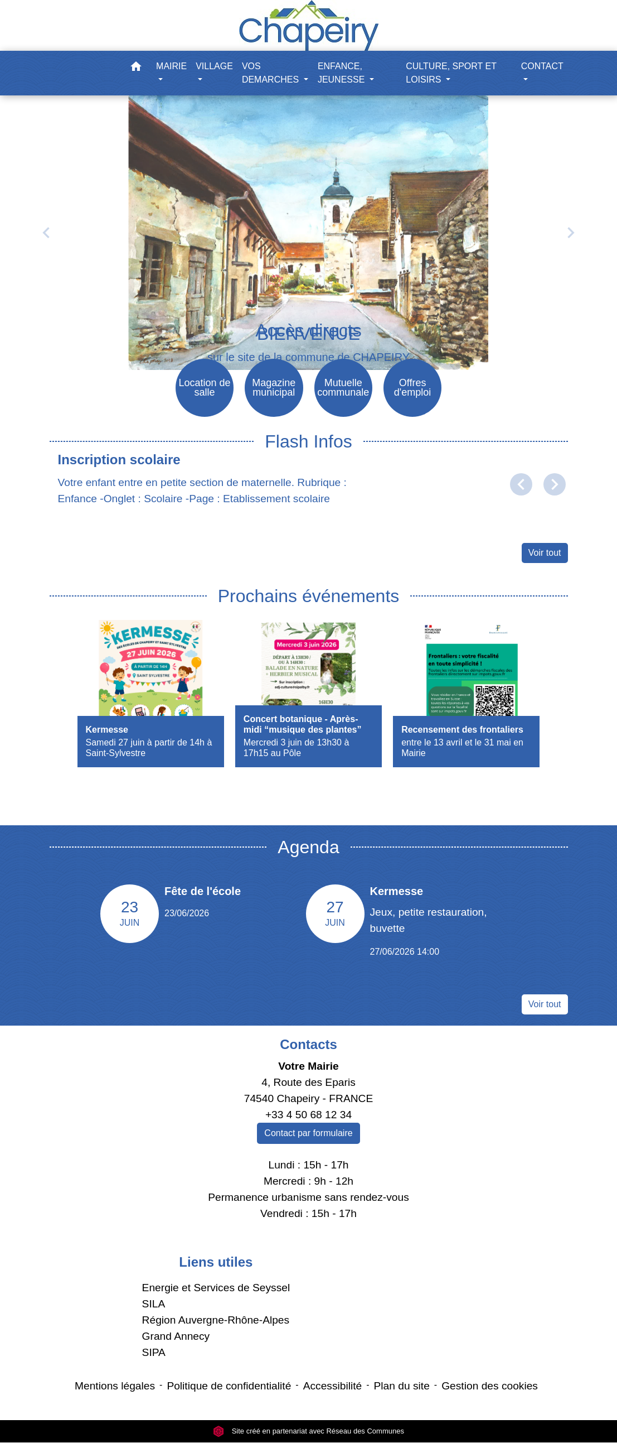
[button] (136, 68)
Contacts (308, 1044)
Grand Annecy (176, 1336)
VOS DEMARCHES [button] (272, 72)
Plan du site (402, 1386)
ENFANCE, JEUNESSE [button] (342, 72)
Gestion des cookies (489, 1386)
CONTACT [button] (542, 66)
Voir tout (544, 552)
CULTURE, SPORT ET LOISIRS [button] (451, 72)
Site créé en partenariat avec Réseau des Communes (308, 1431)
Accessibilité (332, 1386)
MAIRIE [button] (171, 66)
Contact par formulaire (308, 1133)
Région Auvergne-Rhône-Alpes (216, 1320)
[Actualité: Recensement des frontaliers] (466, 694)
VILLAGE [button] (214, 66)
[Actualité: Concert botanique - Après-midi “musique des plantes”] (308, 694)
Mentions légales (115, 1386)
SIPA (154, 1352)
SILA (154, 1304)
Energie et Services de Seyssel (216, 1288)
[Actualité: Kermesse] (150, 694)
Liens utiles (215, 1261)
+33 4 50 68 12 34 (308, 1114)
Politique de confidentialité (229, 1386)
